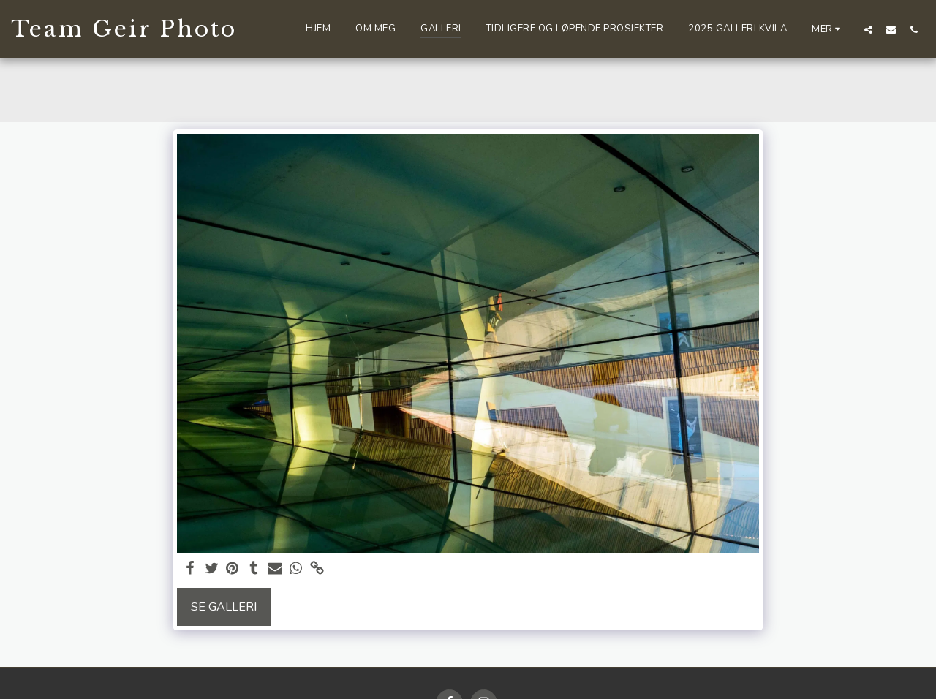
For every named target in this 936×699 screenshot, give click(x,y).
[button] (868, 29)
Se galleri (224, 606)
